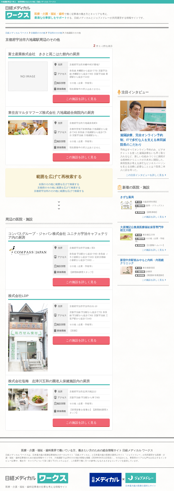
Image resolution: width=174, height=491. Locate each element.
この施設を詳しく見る (81, 99)
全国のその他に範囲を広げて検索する (59, 184)
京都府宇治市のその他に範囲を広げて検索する (59, 191)
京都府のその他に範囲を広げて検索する (59, 187)
